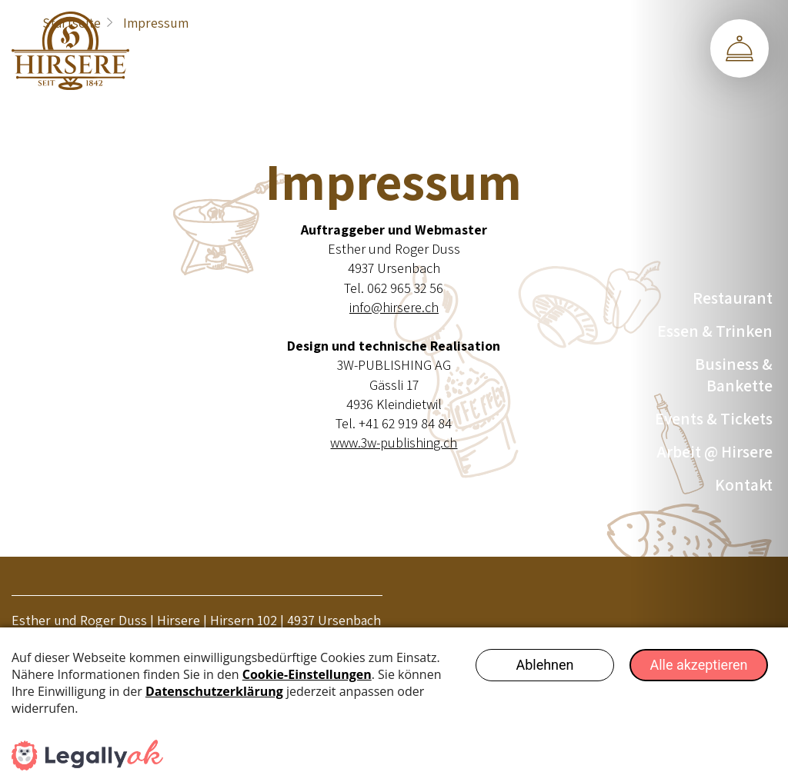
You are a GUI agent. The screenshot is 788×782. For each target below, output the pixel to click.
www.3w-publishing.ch (393, 442)
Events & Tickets (714, 418)
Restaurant (733, 297)
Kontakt (744, 484)
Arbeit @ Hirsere (714, 451)
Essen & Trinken (715, 330)
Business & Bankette (734, 374)
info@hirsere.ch (394, 307)
